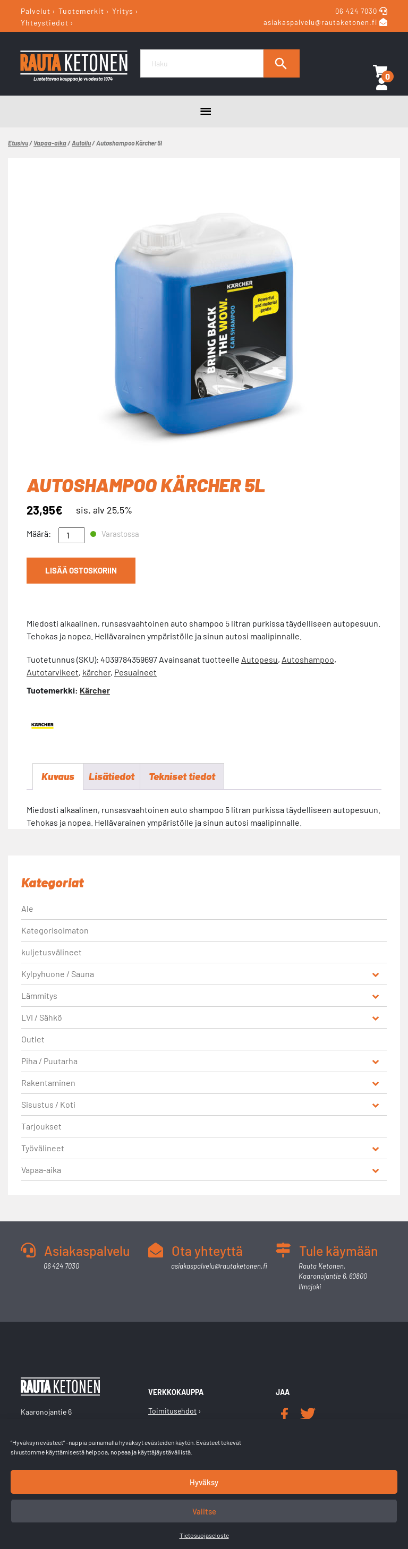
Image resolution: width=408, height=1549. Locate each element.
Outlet (33, 1040)
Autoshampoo (308, 659)
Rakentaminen (48, 1084)
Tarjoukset (41, 1127)
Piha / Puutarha (49, 1062)
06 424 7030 (357, 11)
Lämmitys (39, 996)
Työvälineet (42, 1149)
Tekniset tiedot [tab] (188, 777)
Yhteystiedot (45, 22)
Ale (27, 909)
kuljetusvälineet (51, 953)
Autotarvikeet (53, 672)
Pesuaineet (135, 672)
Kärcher (95, 690)
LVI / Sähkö (41, 1018)
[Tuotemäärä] (71, 535)
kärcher (96, 672)
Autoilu (81, 143)
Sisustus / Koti (48, 1105)
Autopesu (259, 659)
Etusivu (18, 143)
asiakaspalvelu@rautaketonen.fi (320, 23)
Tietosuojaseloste (204, 1535)
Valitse (204, 1511)
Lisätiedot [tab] (114, 777)
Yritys (122, 10)
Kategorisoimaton (55, 931)
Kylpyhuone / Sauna (57, 975)
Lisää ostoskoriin (80, 572)
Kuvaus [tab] (58, 777)
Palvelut (35, 10)
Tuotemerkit (81, 10)
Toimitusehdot (172, 1411)
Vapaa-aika (49, 143)
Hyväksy (204, 1482)
